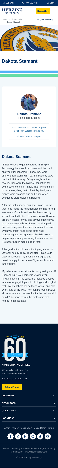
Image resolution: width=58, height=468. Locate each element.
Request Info (43, 11)
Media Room (40, 428)
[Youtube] (48, 436)
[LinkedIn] (25, 436)
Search (51, 3)
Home (4, 19)
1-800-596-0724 (19, 378)
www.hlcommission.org (36, 452)
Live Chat (7, 3)
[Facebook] (10, 436)
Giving (50, 428)
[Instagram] (33, 436)
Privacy (15, 428)
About (7, 428)
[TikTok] (40, 436)
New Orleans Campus (29, 136)
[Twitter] (18, 436)
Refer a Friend (11, 387)
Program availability (46, 20)
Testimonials (16, 19)
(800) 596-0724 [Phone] (30, 3)
